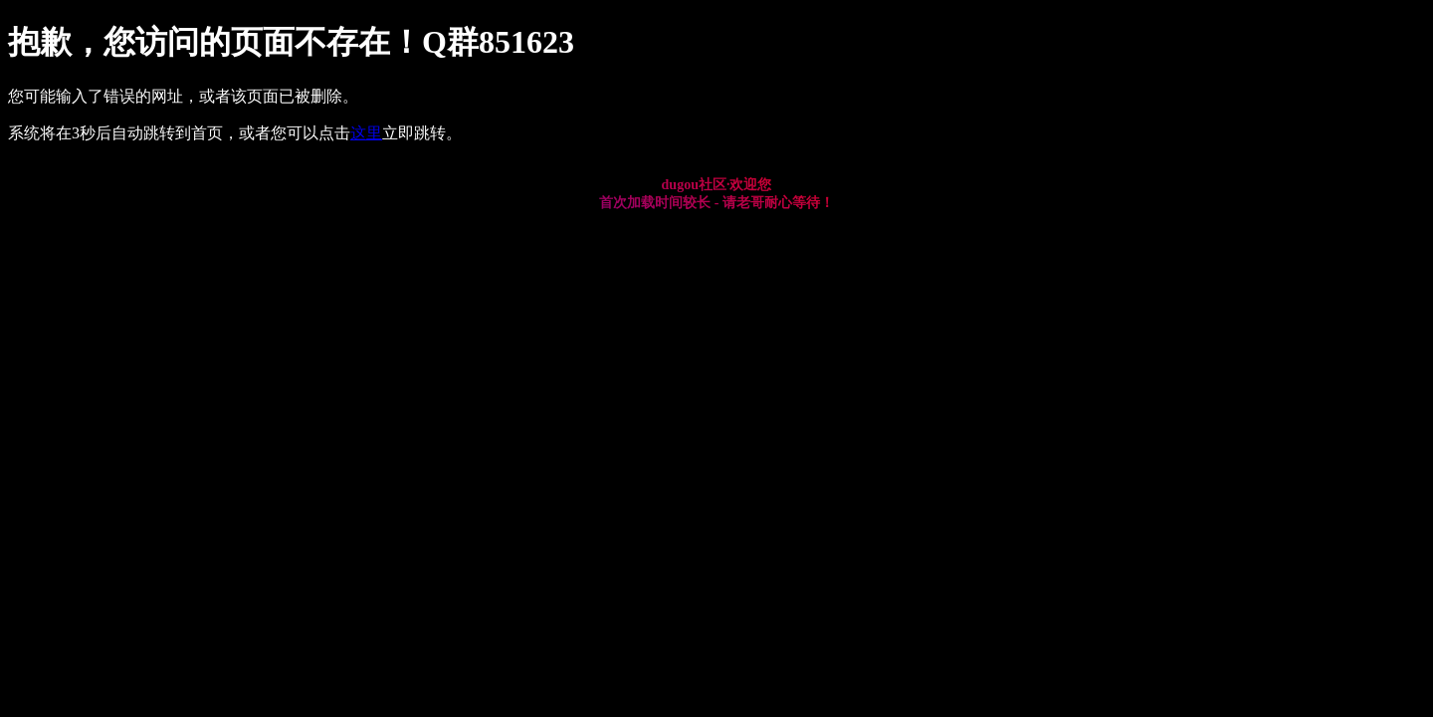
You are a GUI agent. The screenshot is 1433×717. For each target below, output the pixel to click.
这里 (366, 132)
